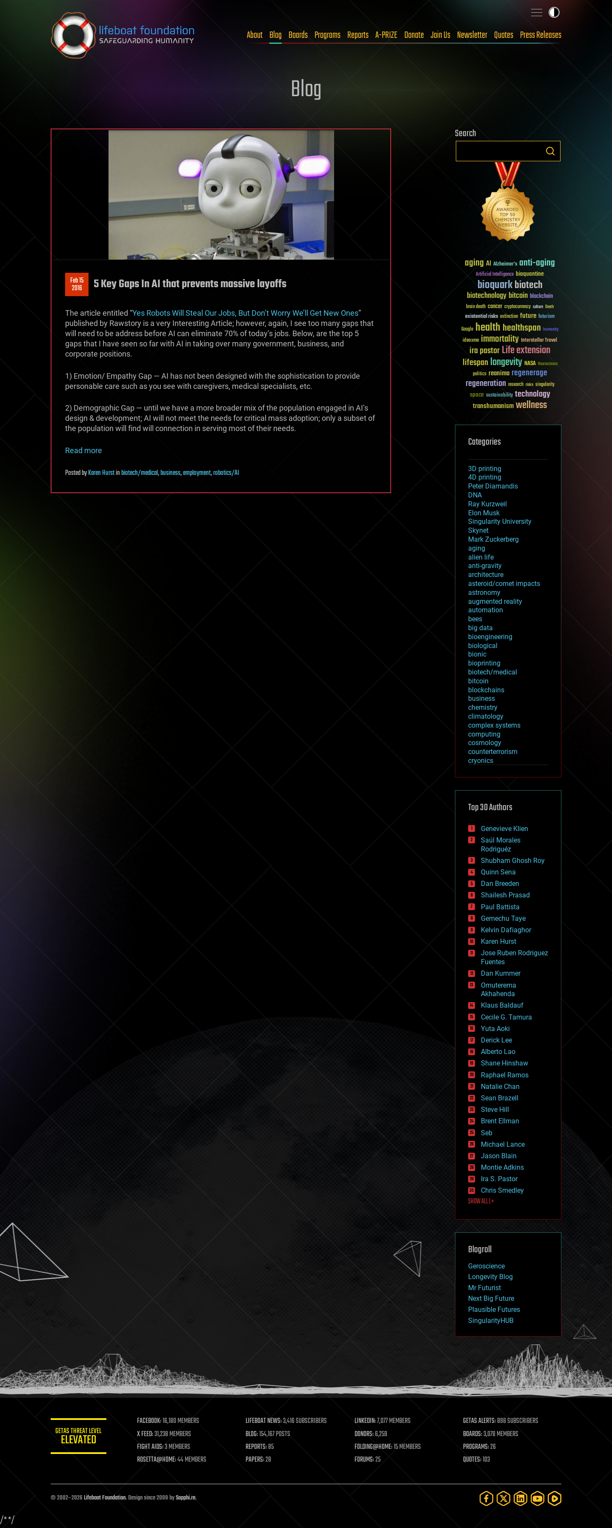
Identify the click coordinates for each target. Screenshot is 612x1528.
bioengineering (490, 637)
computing (484, 734)
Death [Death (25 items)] (549, 307)
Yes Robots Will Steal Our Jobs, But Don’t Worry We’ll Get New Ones (245, 312)
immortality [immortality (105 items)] (500, 339)
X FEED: (149, 1434)
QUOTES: (473, 1459)
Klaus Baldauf (502, 1005)
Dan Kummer (500, 973)
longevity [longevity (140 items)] (506, 362)
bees (475, 619)
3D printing (484, 469)
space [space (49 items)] (477, 394)
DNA (475, 495)
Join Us (440, 35)
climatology (485, 716)
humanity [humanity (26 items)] (551, 329)
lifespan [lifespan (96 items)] (475, 363)
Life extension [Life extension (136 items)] (526, 350)
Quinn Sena (498, 872)
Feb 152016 (76, 284)
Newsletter (472, 35)
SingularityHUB (491, 1321)
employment (197, 473)
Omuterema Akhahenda (498, 989)
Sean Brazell (499, 1098)
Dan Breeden (500, 884)
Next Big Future (491, 1298)
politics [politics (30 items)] (479, 374)
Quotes (503, 35)
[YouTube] (537, 1498)
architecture (485, 575)
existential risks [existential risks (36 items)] (481, 317)
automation (485, 610)
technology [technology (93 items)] (532, 395)
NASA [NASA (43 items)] (530, 363)
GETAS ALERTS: (480, 1421)
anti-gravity (485, 566)
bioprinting (484, 663)
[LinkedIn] (520, 1498)
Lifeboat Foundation (105, 1498)
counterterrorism (493, 752)
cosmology (484, 743)
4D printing (484, 477)
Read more (83, 450)
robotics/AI (226, 473)
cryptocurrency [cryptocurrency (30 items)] (517, 307)
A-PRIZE (386, 35)
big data (480, 628)
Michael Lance (503, 1144)
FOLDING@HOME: (376, 1447)
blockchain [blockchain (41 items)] (541, 296)
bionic (477, 654)
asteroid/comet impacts (504, 584)
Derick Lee (496, 1040)
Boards (298, 35)
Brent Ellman (500, 1121)
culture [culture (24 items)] (538, 307)
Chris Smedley (502, 1190)
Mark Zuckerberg (493, 539)
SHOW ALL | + (481, 1201)
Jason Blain (499, 1156)
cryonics (480, 761)
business (170, 473)
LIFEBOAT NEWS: (267, 1421)
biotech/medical (139, 473)
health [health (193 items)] (487, 328)
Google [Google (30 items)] (467, 329)
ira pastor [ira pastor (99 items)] (484, 351)
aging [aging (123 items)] (474, 263)
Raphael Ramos (505, 1075)
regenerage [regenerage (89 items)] (529, 373)
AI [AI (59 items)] (488, 264)
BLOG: (255, 1434)
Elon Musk (484, 513)
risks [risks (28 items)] (529, 384)
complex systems (494, 725)
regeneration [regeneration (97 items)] (486, 383)
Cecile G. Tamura (506, 1017)
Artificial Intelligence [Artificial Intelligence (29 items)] (495, 274)
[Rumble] (554, 1498)
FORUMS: (366, 1459)
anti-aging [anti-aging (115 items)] (537, 263)
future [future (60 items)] (528, 316)
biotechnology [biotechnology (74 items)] (486, 295)
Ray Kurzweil (487, 504)
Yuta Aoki (495, 1029)
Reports (358, 35)
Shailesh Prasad (505, 895)
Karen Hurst (101, 473)
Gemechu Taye (503, 918)
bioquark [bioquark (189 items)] (495, 285)
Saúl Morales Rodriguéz (500, 844)
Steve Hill (495, 1109)
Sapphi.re (185, 1498)
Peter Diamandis (493, 486)
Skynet (478, 530)
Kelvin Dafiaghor (506, 930)
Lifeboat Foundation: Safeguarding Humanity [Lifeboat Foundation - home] (123, 35)
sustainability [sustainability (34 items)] (499, 396)
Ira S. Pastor (499, 1179)
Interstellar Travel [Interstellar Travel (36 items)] (539, 340)
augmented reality (495, 601)
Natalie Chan (500, 1086)
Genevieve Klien (504, 829)
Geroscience (486, 1266)
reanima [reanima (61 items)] (499, 373)
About (255, 35)
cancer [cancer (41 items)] (495, 306)
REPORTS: (259, 1447)
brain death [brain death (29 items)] (476, 307)
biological (483, 646)
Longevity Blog (490, 1277)
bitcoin (478, 681)
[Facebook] (486, 1498)
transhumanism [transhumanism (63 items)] (493, 406)
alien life (481, 557)
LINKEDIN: (367, 1421)
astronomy (484, 592)
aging (476, 548)
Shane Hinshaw (504, 1063)
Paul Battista (500, 907)
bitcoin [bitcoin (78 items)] (518, 295)
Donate (414, 35)
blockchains (486, 690)
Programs (327, 35)
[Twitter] (503, 1498)
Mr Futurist (484, 1288)
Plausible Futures (494, 1309)
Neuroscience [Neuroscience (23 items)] (548, 364)
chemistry (483, 707)
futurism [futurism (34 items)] (546, 317)
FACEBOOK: (153, 1421)
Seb (486, 1133)
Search (550, 151)
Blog (275, 35)
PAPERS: (258, 1459)
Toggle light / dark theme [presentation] (554, 12)
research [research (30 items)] (515, 385)
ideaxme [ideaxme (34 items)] (471, 341)
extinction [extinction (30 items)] (509, 317)
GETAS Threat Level (80, 1437)
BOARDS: (473, 1434)
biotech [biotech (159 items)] (529, 285)
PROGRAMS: (477, 1447)
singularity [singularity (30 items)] (545, 385)
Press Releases (540, 35)
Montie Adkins (502, 1167)
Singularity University (500, 521)
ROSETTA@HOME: (160, 1459)
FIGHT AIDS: (154, 1447)
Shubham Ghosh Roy (513, 861)
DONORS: (366, 1434)
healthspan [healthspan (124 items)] (522, 328)
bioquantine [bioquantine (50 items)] (530, 273)
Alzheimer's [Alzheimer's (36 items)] (505, 264)
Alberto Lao (498, 1052)
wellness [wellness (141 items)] (531, 405)
